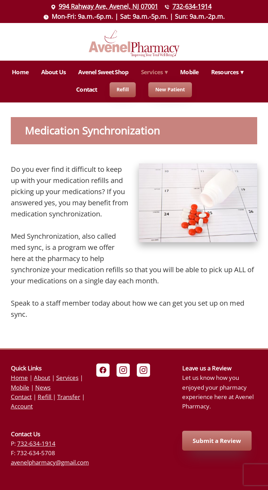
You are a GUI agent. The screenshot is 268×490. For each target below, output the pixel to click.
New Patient (170, 89)
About (42, 377)
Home (20, 72)
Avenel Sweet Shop (103, 72)
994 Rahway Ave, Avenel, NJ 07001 (108, 6)
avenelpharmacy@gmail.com (50, 462)
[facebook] (103, 370)
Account (22, 406)
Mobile (189, 72)
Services (67, 377)
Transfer (68, 396)
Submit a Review (217, 440)
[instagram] (123, 370)
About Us (53, 72)
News (43, 387)
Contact (86, 89)
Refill (123, 89)
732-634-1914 (191, 6)
